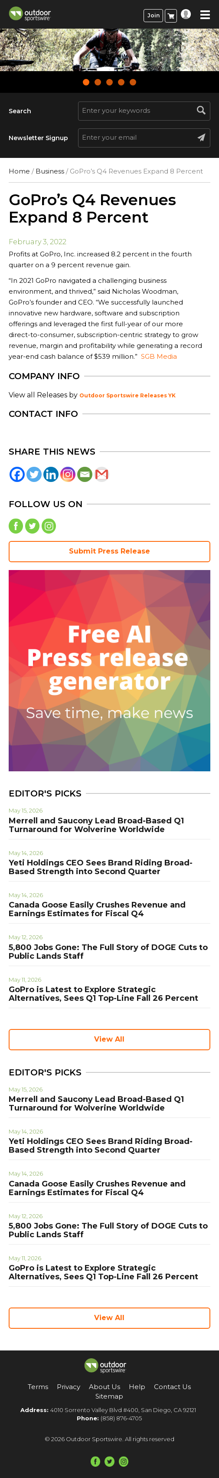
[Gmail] (101, 474)
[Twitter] (34, 474)
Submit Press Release (109, 551)
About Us (104, 1387)
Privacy (68, 1387)
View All (109, 1039)
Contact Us (172, 1387)
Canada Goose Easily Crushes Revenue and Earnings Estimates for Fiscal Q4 (97, 909)
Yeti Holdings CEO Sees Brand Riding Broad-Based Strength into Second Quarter (101, 867)
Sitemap (109, 1396)
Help (137, 1387)
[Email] (84, 474)
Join (153, 15)
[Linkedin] (51, 474)
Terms (38, 1387)
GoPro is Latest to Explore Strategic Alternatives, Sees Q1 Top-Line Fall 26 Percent (103, 994)
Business (50, 171)
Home (19, 171)
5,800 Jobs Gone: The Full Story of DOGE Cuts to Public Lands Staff (108, 952)
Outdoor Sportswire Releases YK (127, 395)
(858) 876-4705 (121, 1418)
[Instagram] (67, 474)
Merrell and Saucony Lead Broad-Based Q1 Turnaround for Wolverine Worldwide (96, 825)
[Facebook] (17, 474)
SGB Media (159, 356)
